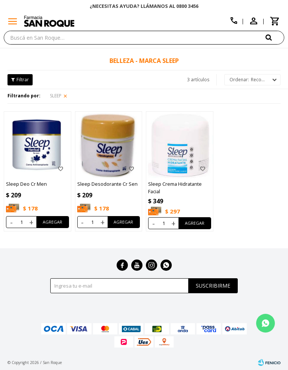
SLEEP (56, 95)
